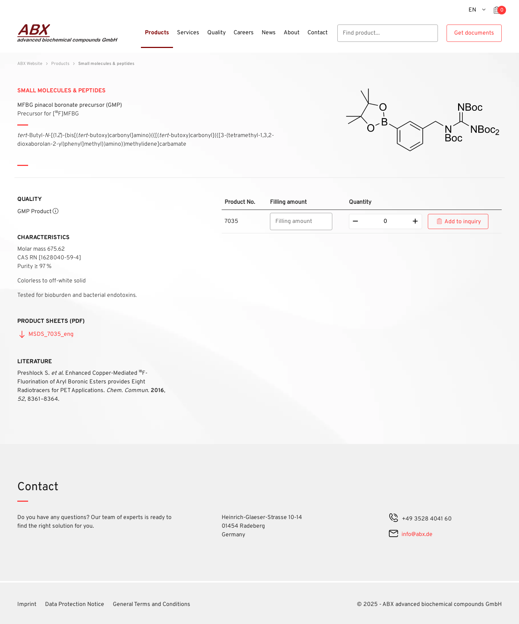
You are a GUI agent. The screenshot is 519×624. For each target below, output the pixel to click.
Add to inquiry (462, 221)
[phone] (393, 519)
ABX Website (29, 64)
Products (60, 64)
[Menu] (139, 37)
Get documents (474, 33)
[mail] (393, 534)
